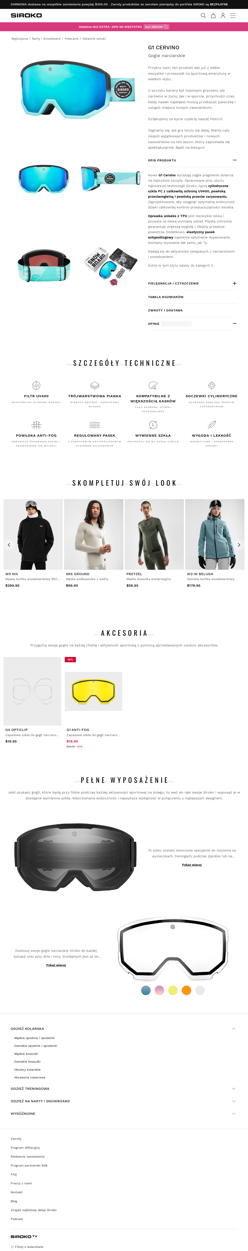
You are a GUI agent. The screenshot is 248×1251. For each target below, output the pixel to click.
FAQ (14, 1174)
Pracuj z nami (21, 1183)
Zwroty (16, 1138)
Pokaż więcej (192, 864)
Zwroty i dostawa (165, 310)
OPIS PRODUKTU (162, 160)
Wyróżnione (124, 1113)
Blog (14, 1201)
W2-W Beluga (200, 574)
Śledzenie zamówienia (28, 1156)
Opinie (170, 324)
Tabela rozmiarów (166, 297)
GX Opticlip (16, 730)
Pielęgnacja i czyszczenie (173, 283)
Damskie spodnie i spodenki (35, 1045)
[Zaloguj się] (223, 15)
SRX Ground (77, 574)
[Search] (203, 15)
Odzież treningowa (124, 1088)
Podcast (17, 1219)
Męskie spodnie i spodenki (34, 1038)
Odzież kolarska (124, 1028)
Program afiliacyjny (25, 1147)
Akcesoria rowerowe (29, 1077)
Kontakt (16, 1192)
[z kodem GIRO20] (166, 27)
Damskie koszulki (27, 1061)
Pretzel (134, 574)
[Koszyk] (213, 15)
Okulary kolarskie (27, 1069)
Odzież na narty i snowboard (124, 1101)
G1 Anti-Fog (78, 730)
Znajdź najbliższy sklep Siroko (34, 1210)
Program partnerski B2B (29, 1165)
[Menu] (232, 15)
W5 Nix (11, 574)
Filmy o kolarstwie (27, 1247)
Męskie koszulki (26, 1054)
